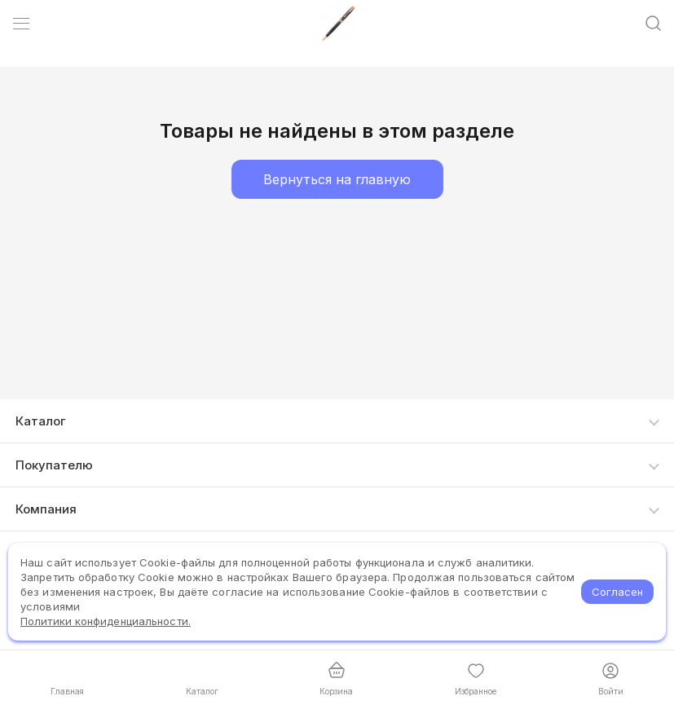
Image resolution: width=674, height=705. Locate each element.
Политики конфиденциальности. (105, 621)
